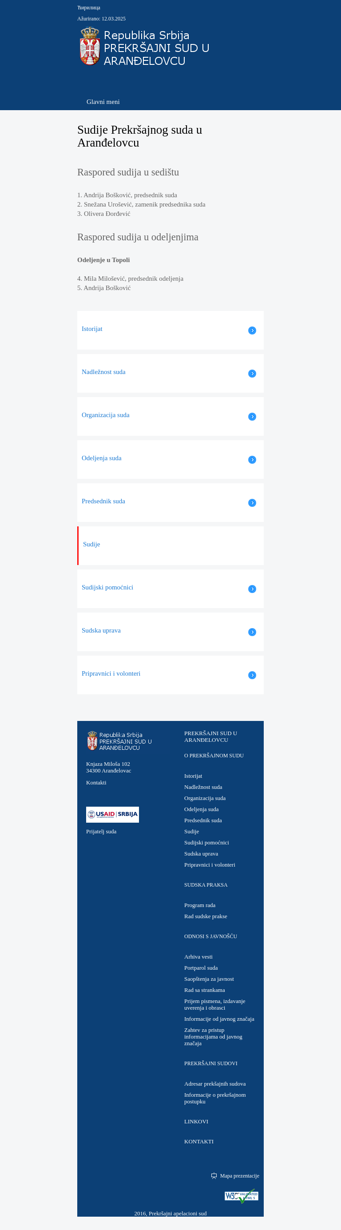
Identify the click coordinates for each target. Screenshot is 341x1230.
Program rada (199, 905)
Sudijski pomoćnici (206, 842)
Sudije (191, 831)
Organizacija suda (205, 798)
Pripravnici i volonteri (209, 864)
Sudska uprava (201, 853)
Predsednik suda (203, 820)
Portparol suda (201, 967)
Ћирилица (88, 7)
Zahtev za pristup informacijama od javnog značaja (213, 1037)
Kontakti (96, 782)
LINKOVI (196, 1121)
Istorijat (193, 775)
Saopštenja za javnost (209, 978)
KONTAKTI (199, 1141)
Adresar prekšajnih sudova (215, 1083)
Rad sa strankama (204, 990)
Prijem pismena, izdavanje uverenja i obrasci (215, 1004)
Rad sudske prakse (205, 916)
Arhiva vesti (198, 956)
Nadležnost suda (203, 787)
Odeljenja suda (201, 809)
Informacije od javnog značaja (219, 1018)
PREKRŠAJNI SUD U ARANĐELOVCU (210, 736)
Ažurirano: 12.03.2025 (101, 19)
